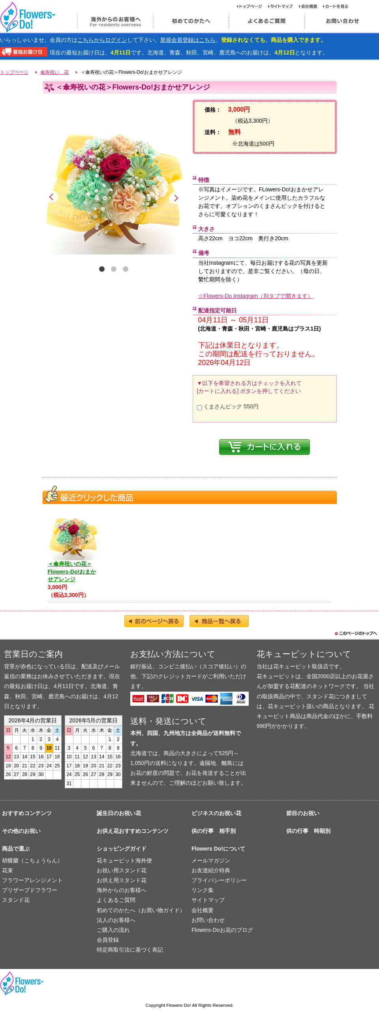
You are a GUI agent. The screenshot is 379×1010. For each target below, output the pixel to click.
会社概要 (311, 6)
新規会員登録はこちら (188, 40)
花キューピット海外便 (124, 860)
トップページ (252, 6)
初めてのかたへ (191, 21)
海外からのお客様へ (115, 21)
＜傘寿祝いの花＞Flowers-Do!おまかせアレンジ (72, 571)
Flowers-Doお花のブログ (222, 930)
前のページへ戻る (154, 621)
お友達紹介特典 (210, 870)
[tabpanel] (114, 181)
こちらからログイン (102, 40)
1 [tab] (102, 269)
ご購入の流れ (113, 930)
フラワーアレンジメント (32, 880)
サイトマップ (283, 6)
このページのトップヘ (355, 633)
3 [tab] (125, 269)
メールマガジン (210, 860)
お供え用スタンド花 (121, 880)
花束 (7, 870)
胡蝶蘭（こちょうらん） (32, 860)
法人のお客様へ (116, 920)
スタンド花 (16, 900)
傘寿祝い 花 (54, 72)
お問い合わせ (208, 920)
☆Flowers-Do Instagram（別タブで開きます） (255, 296)
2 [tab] (114, 269)
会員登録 (108, 940)
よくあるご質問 (266, 21)
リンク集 (202, 890)
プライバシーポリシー (219, 880)
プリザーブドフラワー (29, 890)
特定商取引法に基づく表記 (130, 949)
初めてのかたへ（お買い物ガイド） (141, 910)
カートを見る (336, 6)
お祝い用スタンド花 (121, 870)
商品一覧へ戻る (219, 621)
